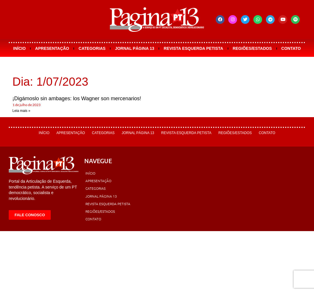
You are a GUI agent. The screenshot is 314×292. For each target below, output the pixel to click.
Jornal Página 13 (134, 48)
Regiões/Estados (252, 48)
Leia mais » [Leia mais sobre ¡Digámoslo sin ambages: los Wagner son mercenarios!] (21, 111)
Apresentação (52, 48)
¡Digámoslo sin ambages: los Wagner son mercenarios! (77, 98)
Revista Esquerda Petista (193, 48)
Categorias (92, 48)
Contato (291, 48)
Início (19, 48)
